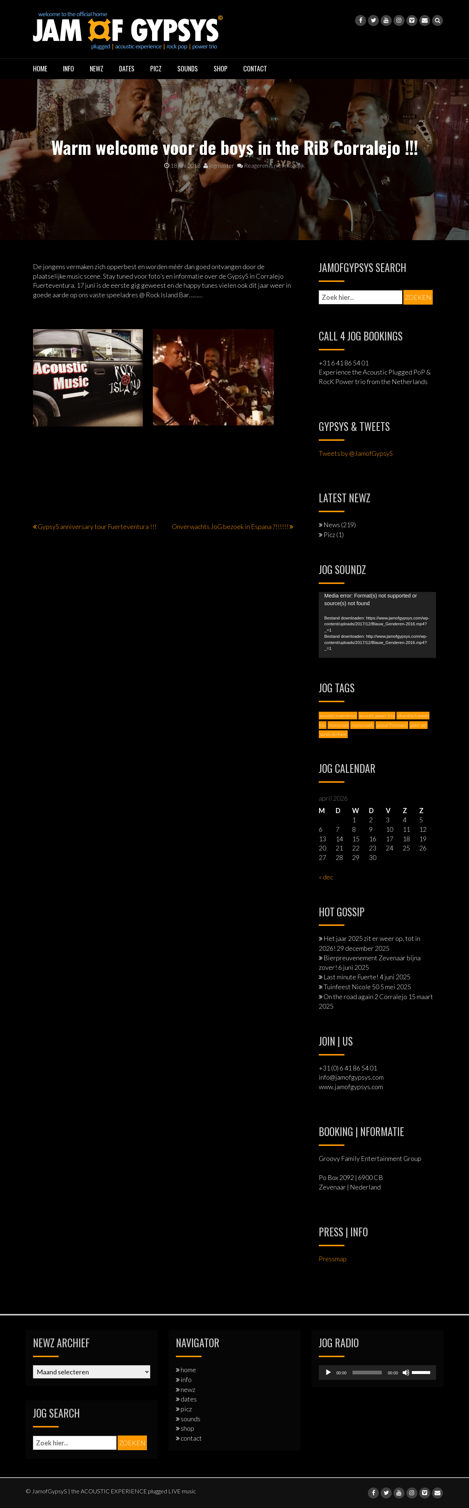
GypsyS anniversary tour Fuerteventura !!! (97, 526)
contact (255, 68)
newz (96, 68)
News (332, 525)
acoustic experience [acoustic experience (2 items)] (338, 715)
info (68, 68)
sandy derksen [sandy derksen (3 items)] (333, 734)
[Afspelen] (328, 1372)
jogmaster (218, 165)
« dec (326, 877)
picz (156, 68)
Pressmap (333, 1259)
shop (221, 68)
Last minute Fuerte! (351, 977)
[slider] (367, 1372)
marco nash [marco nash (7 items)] (362, 725)
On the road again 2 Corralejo (365, 997)
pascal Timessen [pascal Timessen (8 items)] (392, 725)
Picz (329, 534)
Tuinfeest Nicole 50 (351, 987)
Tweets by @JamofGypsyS (356, 453)
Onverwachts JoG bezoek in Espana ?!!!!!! (230, 526)
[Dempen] (406, 1372)
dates (126, 68)
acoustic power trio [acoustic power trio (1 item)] (376, 715)
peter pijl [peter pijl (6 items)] (418, 725)
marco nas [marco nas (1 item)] (338, 725)
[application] (377, 625)
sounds (187, 68)
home (40, 68)
